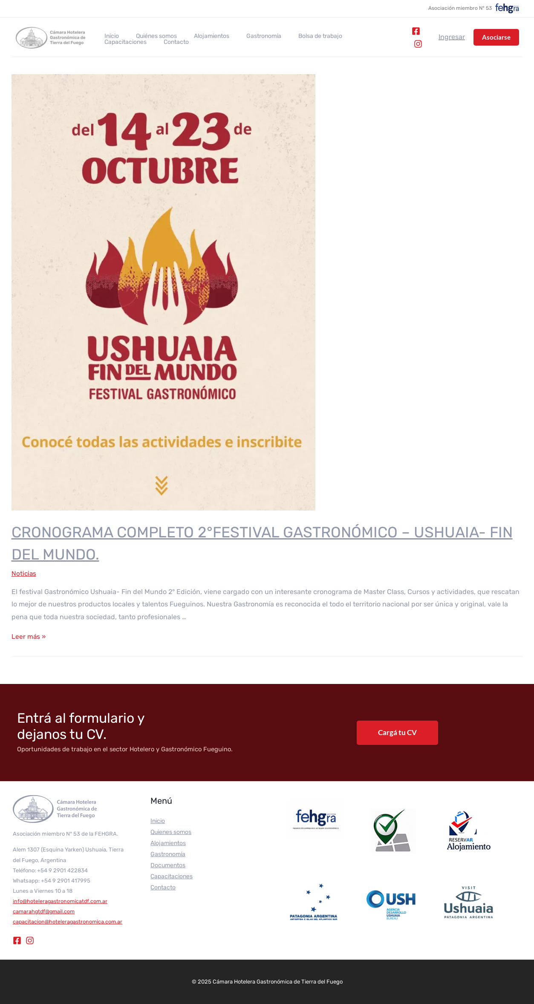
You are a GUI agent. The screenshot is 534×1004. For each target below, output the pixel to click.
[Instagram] (416, 44)
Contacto (114, 42)
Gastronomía (245, 36)
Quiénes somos (148, 36)
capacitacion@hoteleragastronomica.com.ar (69, 921)
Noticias (24, 573)
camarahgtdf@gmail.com (45, 911)
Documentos (167, 865)
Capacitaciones (352, 36)
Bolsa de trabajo (297, 36)
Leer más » (29, 636)
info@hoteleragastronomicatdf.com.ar (61, 901)
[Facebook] (414, 31)
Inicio (109, 36)
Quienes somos (170, 832)
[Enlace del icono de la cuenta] (452, 37)
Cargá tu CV (397, 732)
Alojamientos (198, 36)
